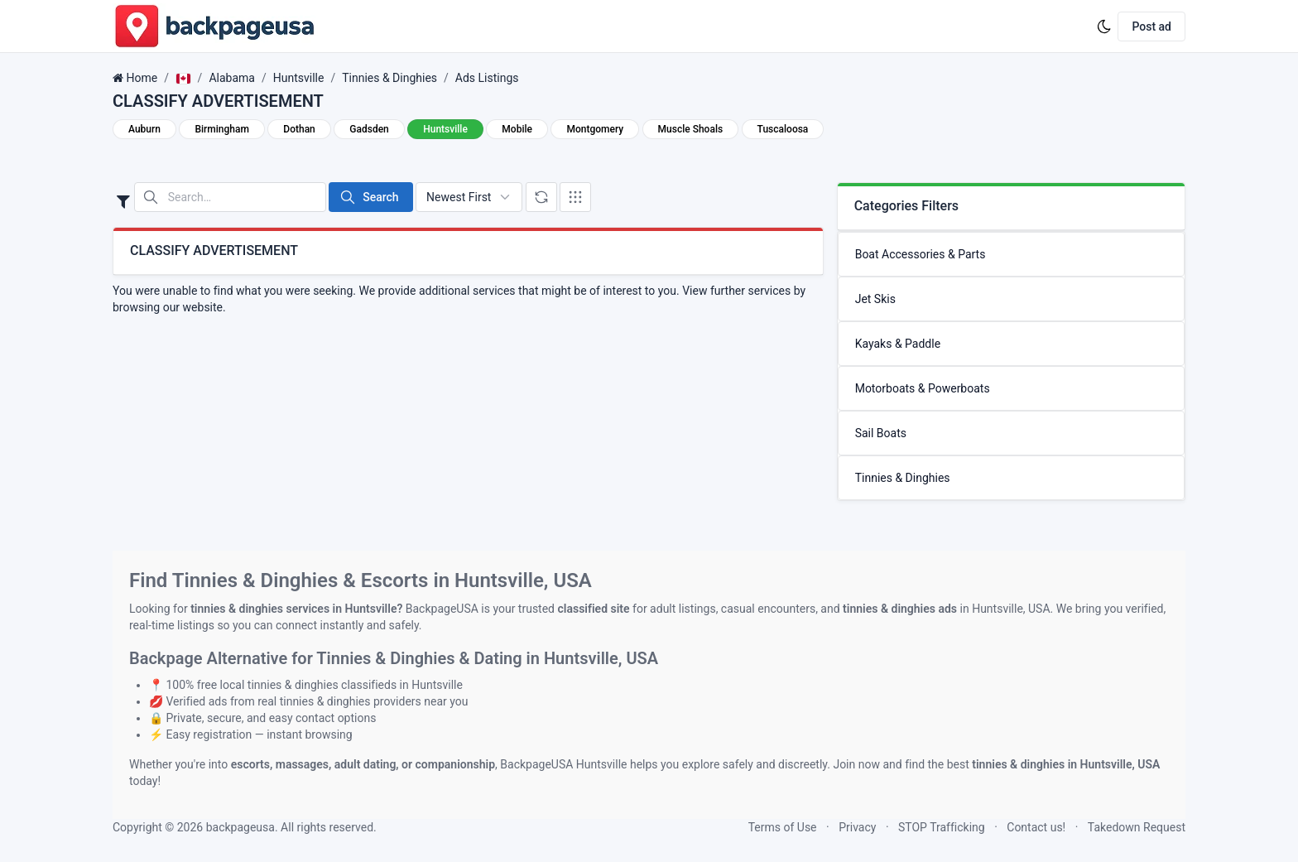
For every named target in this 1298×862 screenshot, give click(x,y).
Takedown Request (1136, 827)
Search (368, 197)
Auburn (144, 129)
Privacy (857, 827)
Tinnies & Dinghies (389, 77)
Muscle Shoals (691, 129)
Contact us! (1036, 827)
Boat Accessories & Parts (920, 254)
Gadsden (368, 129)
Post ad (1151, 26)
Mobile (517, 129)
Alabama (232, 77)
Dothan (299, 129)
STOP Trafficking (941, 827)
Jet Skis (875, 299)
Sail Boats (880, 433)
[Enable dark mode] (1104, 26)
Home (141, 77)
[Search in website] (230, 197)
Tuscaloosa (783, 129)
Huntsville (298, 77)
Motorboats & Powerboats (922, 388)
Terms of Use (782, 827)
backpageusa (240, 827)
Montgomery (594, 129)
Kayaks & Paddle (897, 343)
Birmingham (221, 129)
